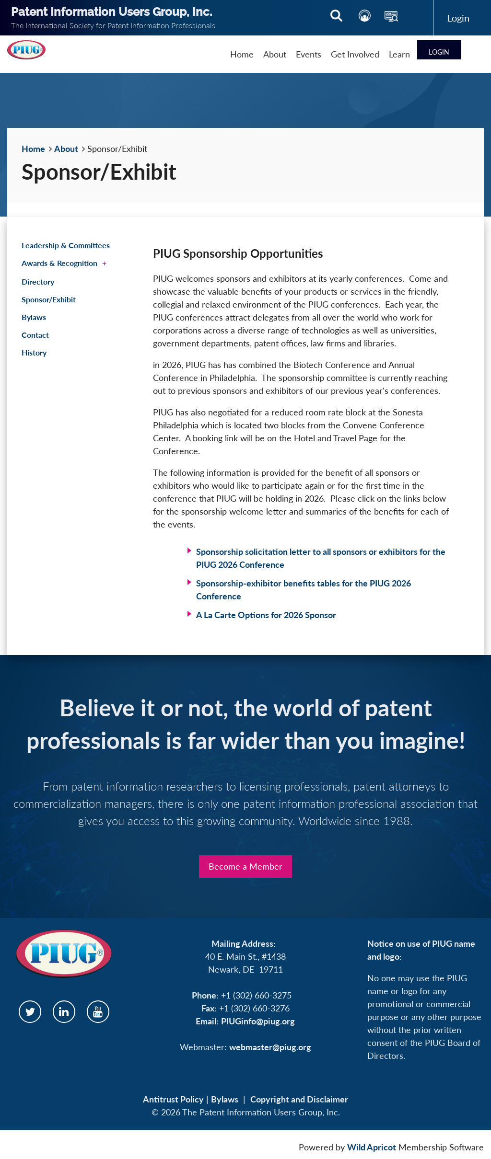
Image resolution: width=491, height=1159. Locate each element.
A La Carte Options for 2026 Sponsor (266, 614)
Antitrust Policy (173, 1099)
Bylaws (34, 316)
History (34, 352)
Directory (38, 281)
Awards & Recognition (59, 262)
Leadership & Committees (66, 245)
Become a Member (245, 866)
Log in (458, 17)
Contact (35, 334)
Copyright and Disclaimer (299, 1099)
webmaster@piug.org (270, 1047)
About (66, 148)
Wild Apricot (371, 1147)
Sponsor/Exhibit (49, 299)
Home (33, 148)
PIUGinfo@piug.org (258, 1021)
